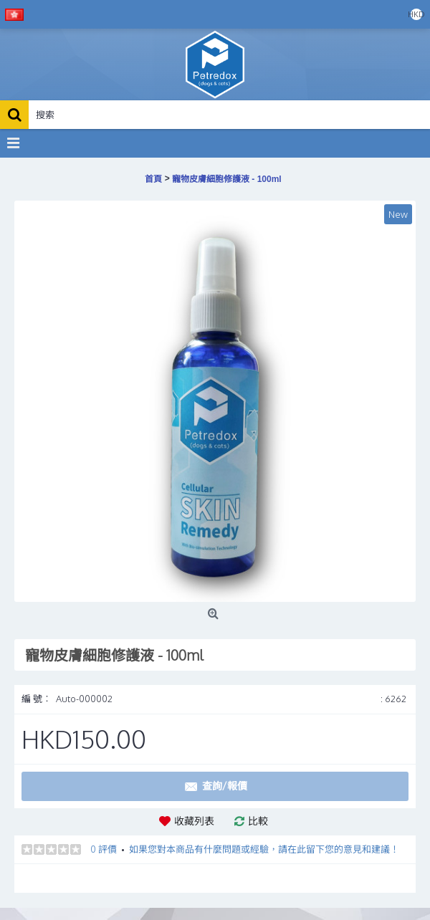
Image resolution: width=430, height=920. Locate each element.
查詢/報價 (215, 786)
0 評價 (103, 849)
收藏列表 (194, 821)
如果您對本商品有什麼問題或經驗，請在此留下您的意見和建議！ (264, 849)
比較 (258, 821)
